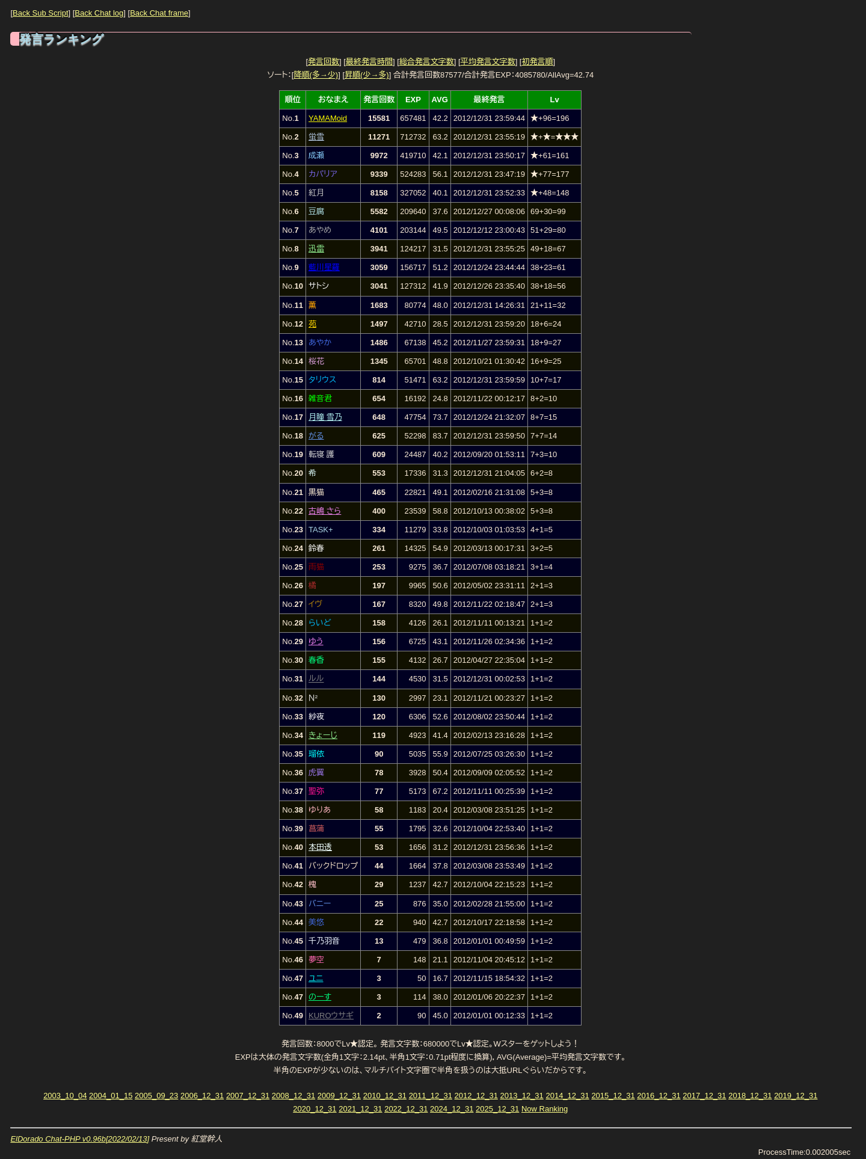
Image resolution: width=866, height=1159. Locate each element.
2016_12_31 (658, 1095)
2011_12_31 (430, 1095)
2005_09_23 (156, 1095)
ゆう (316, 641)
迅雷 (316, 248)
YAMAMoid (328, 118)
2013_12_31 (522, 1095)
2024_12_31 (451, 1108)
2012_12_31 (476, 1095)
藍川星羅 (324, 267)
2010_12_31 (385, 1095)
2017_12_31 (704, 1095)
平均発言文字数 (488, 61)
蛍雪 (316, 136)
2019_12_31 (795, 1095)
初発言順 (537, 61)
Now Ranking (544, 1108)
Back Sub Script (41, 12)
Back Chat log (99, 12)
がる (316, 435)
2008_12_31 (293, 1095)
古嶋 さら (325, 510)
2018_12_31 (750, 1095)
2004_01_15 (110, 1095)
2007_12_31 (247, 1095)
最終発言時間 (369, 61)
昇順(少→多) (367, 74)
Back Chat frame (159, 12)
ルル (316, 678)
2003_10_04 (65, 1095)
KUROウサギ (331, 1015)
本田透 (320, 847)
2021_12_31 (360, 1108)
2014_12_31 (567, 1095)
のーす (320, 996)
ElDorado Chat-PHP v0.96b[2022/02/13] (79, 1138)
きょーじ (323, 735)
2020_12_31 (314, 1108)
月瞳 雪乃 (325, 417)
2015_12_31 (612, 1095)
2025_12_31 (497, 1108)
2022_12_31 (406, 1108)
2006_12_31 (202, 1095)
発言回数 (323, 61)
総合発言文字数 (426, 61)
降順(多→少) (315, 74)
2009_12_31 (339, 1095)
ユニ (316, 978)
